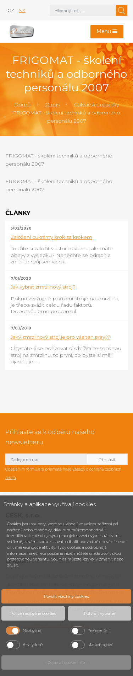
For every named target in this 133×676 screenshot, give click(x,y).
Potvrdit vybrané (99, 613)
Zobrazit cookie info (66, 662)
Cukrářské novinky (96, 104)
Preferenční (99, 630)
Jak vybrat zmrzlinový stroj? (43, 287)
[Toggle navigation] (107, 32)
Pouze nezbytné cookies (33, 613)
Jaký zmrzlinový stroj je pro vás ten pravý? (60, 337)
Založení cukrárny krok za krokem (51, 237)
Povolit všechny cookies (66, 596)
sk (22, 10)
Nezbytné (32, 630)
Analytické (33, 644)
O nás (52, 104)
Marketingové (100, 644)
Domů (22, 104)
